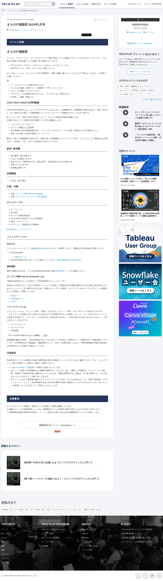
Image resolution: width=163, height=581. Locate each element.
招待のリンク (20, 257)
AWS (127, 86)
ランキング (5, 558)
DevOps (135, 90)
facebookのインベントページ (19, 229)
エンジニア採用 (47, 533)
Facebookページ (63, 271)
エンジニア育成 (47, 542)
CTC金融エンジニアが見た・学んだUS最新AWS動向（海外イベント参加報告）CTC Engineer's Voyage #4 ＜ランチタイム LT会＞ (140, 181)
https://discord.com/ (47, 248)
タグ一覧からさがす (153, 99)
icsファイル (148, 32)
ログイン (147, 4)
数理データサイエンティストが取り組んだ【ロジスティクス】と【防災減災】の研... (148, 126)
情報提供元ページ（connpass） (140, 43)
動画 (3, 546)
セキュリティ (124, 90)
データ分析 (124, 94)
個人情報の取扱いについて (132, 533)
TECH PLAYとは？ (89, 529)
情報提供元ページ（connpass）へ (57, 425)
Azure (37, 510)
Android (143, 90)
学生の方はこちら (134, 4)
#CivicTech (14, 30)
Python (151, 90)
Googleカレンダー (134, 32)
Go (11, 510)
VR (43, 510)
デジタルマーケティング (61, 510)
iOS (121, 86)
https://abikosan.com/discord (69, 260)
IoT (31, 510)
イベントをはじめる (89, 546)
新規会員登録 (157, 4)
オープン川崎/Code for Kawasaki (29, 194)
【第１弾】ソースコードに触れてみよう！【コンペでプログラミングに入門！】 (61, 479)
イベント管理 (87, 550)
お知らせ (85, 533)
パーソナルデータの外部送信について (136, 542)
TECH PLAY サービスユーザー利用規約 (137, 529)
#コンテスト (24, 30)
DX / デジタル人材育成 (50, 538)
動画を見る (96, 4)
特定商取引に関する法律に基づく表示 (136, 538)
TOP (3, 10)
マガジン (4, 538)
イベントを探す (66, 4)
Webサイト (15, 296)
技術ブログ (5, 542)
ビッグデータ (145, 86)
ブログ (13, 302)
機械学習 (134, 86)
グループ (4, 554)
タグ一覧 (4, 562)
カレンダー (5, 533)
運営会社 (85, 538)
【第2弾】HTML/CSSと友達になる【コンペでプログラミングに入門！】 (58, 462)
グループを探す (110, 4)
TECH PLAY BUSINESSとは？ (53, 529)
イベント (11, 10)
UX (131, 94)
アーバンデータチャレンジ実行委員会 (31, 196)
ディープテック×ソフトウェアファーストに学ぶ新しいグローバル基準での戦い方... (148, 115)
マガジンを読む (82, 4)
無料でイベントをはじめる (140, 72)
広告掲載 (44, 546)
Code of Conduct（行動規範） (23, 367)
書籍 (3, 550)
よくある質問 (87, 542)
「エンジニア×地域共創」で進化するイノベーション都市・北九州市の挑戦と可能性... (148, 137)
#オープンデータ (36, 30)
